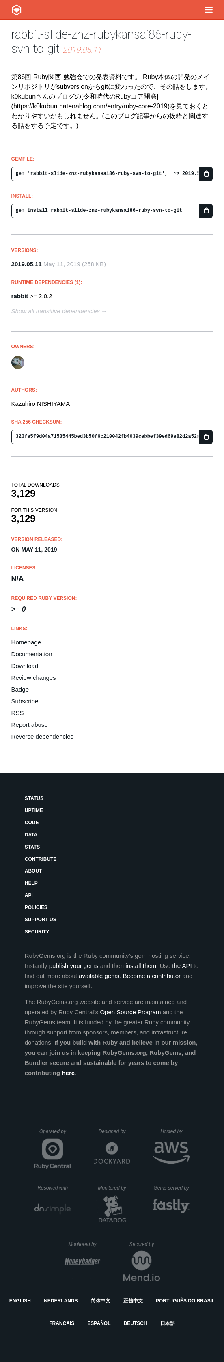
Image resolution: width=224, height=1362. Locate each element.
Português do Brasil (185, 1301)
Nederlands (61, 1301)
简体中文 (100, 1301)
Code (32, 822)
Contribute (41, 859)
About (33, 871)
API (29, 895)
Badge (20, 689)
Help (31, 883)
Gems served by (171, 1188)
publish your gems (74, 965)
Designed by (114, 1131)
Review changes (33, 677)
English (20, 1301)
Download (25, 665)
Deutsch (135, 1323)
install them (140, 965)
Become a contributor (152, 975)
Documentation (31, 654)
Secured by (144, 1244)
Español (98, 1323)
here (68, 1072)
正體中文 (133, 1301)
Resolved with (54, 1188)
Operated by (55, 1134)
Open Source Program (130, 1012)
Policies (36, 907)
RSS (17, 712)
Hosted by (175, 1131)
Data (31, 835)
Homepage (26, 642)
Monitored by (114, 1188)
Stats (32, 847)
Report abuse (29, 724)
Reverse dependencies (42, 736)
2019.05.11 (26, 264)
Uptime (34, 810)
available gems (99, 975)
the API (182, 965)
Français (61, 1323)
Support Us (40, 919)
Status (34, 798)
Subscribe (25, 701)
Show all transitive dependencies (55, 311)
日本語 (167, 1323)
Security (37, 932)
